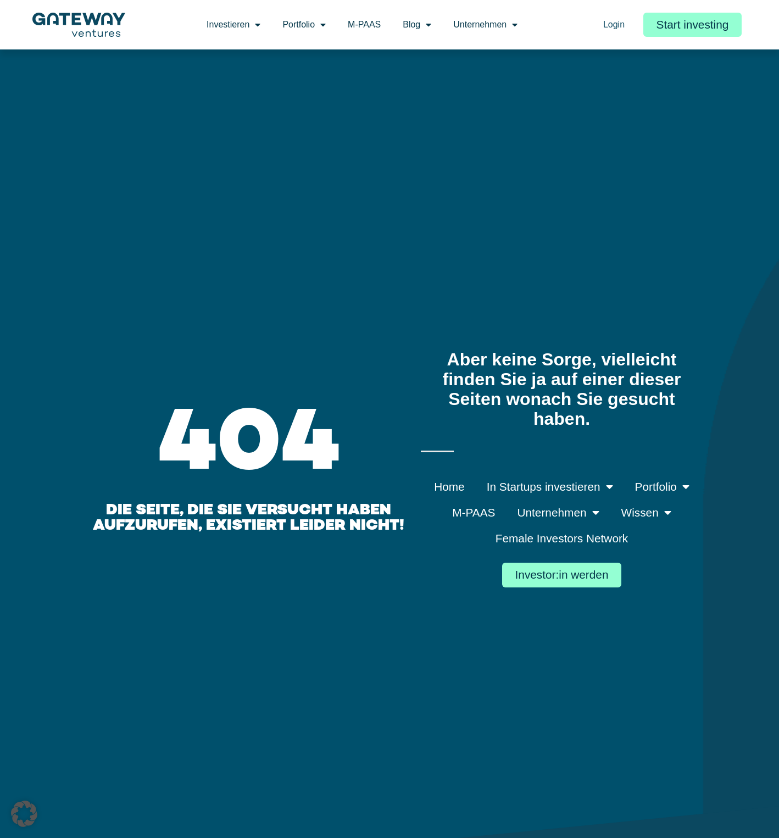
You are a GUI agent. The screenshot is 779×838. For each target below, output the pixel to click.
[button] (24, 814)
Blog (417, 25)
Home (449, 486)
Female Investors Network (562, 538)
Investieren (233, 25)
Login (614, 24)
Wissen (646, 513)
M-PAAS (364, 24)
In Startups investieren (550, 487)
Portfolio (304, 25)
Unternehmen (485, 25)
